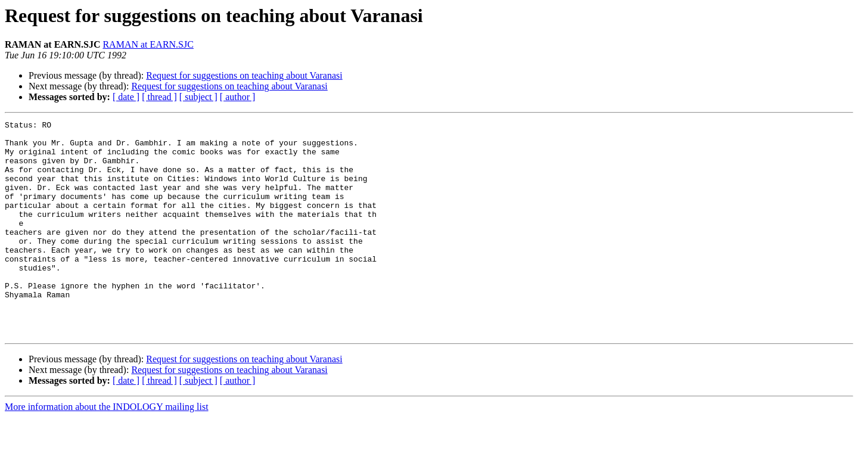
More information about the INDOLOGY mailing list (107, 450)
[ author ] (238, 97)
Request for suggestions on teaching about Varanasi (244, 75)
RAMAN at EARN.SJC (147, 44)
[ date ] (126, 97)
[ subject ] (198, 97)
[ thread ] (159, 97)
